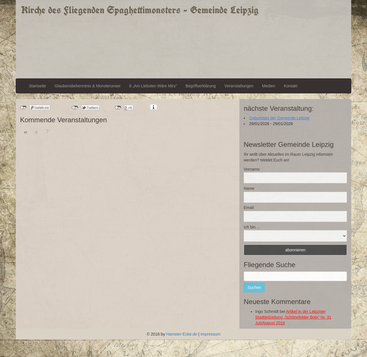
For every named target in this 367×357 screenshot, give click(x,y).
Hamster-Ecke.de (181, 334)
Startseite (37, 86)
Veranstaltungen (239, 86)
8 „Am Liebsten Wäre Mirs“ (153, 86)
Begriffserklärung (201, 86)
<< (25, 132)
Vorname (252, 169)
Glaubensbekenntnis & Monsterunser (87, 86)
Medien (268, 86)
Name (249, 188)
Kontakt (290, 86)
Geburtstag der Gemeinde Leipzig (279, 118)
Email (249, 207)
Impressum (210, 334)
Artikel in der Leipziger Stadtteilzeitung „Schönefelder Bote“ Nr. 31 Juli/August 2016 (293, 317)
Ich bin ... (252, 227)
